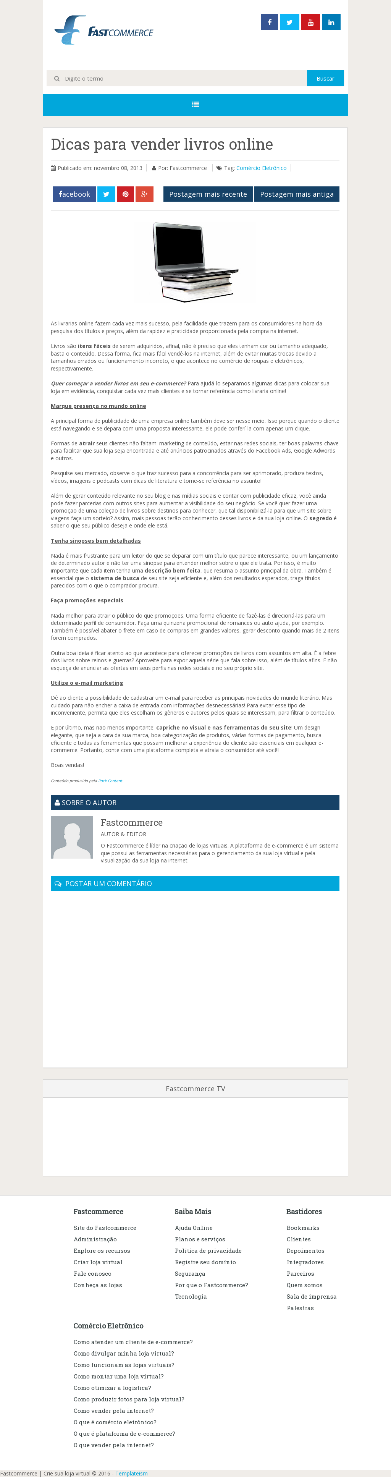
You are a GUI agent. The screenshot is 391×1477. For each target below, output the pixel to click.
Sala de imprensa (312, 1296)
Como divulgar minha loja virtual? (124, 1353)
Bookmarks (303, 1227)
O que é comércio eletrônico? (115, 1422)
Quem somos (305, 1285)
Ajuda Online (194, 1227)
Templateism (131, 1473)
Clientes (299, 1239)
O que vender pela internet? (114, 1445)
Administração (95, 1239)
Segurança (190, 1273)
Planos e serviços (200, 1239)
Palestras (300, 1308)
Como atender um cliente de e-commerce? (133, 1342)
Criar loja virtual (98, 1262)
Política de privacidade (208, 1250)
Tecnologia (191, 1296)
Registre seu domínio (205, 1262)
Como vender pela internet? (114, 1410)
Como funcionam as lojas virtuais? (124, 1365)
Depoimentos (306, 1250)
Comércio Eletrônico (261, 167)
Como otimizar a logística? (112, 1387)
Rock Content (110, 780)
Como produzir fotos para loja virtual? (129, 1399)
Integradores (305, 1262)
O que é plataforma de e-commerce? (124, 1433)
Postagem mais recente (208, 194)
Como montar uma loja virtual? (119, 1376)
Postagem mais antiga (297, 194)
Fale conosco (92, 1273)
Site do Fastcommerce (105, 1227)
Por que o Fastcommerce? (211, 1285)
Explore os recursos (102, 1250)
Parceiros (300, 1273)
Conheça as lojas (98, 1285)
